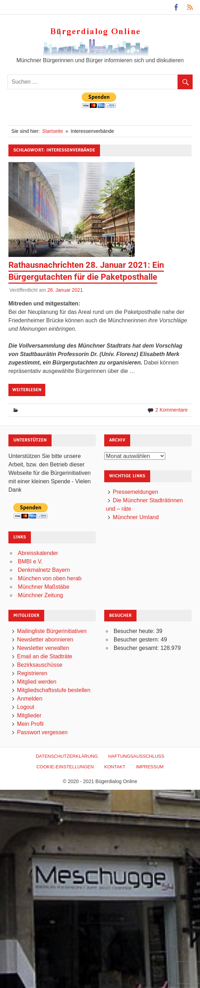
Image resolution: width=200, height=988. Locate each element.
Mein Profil (30, 724)
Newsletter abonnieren (45, 639)
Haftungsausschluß (136, 756)
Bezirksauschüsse (39, 665)
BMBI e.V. (30, 561)
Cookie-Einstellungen (65, 766)
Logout (25, 707)
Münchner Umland (136, 517)
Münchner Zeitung (40, 595)
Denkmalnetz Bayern (44, 570)
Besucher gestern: (137, 639)
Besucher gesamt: (137, 648)
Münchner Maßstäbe (43, 587)
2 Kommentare (171, 410)
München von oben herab (49, 578)
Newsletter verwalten (43, 648)
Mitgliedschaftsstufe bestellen (54, 690)
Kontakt (114, 766)
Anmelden (29, 699)
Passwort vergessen (42, 732)
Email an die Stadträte (44, 656)
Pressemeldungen (135, 492)
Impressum (150, 766)
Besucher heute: (135, 631)
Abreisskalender (38, 553)
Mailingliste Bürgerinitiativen (52, 631)
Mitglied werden (36, 682)
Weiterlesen (26, 390)
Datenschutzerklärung (67, 756)
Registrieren (32, 673)
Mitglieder (29, 715)
